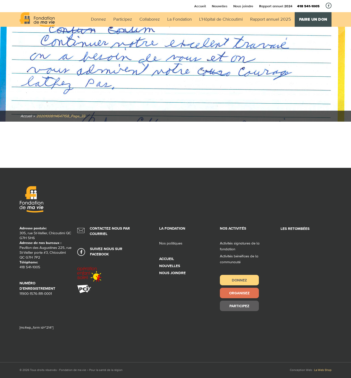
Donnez (239, 280)
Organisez (239, 293)
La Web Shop (323, 370)
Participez (239, 306)
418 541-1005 (308, 6)
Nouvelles (219, 6)
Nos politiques (170, 243)
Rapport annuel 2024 (275, 6)
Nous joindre (243, 6)
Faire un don (313, 19)
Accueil (200, 6)
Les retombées (295, 229)
